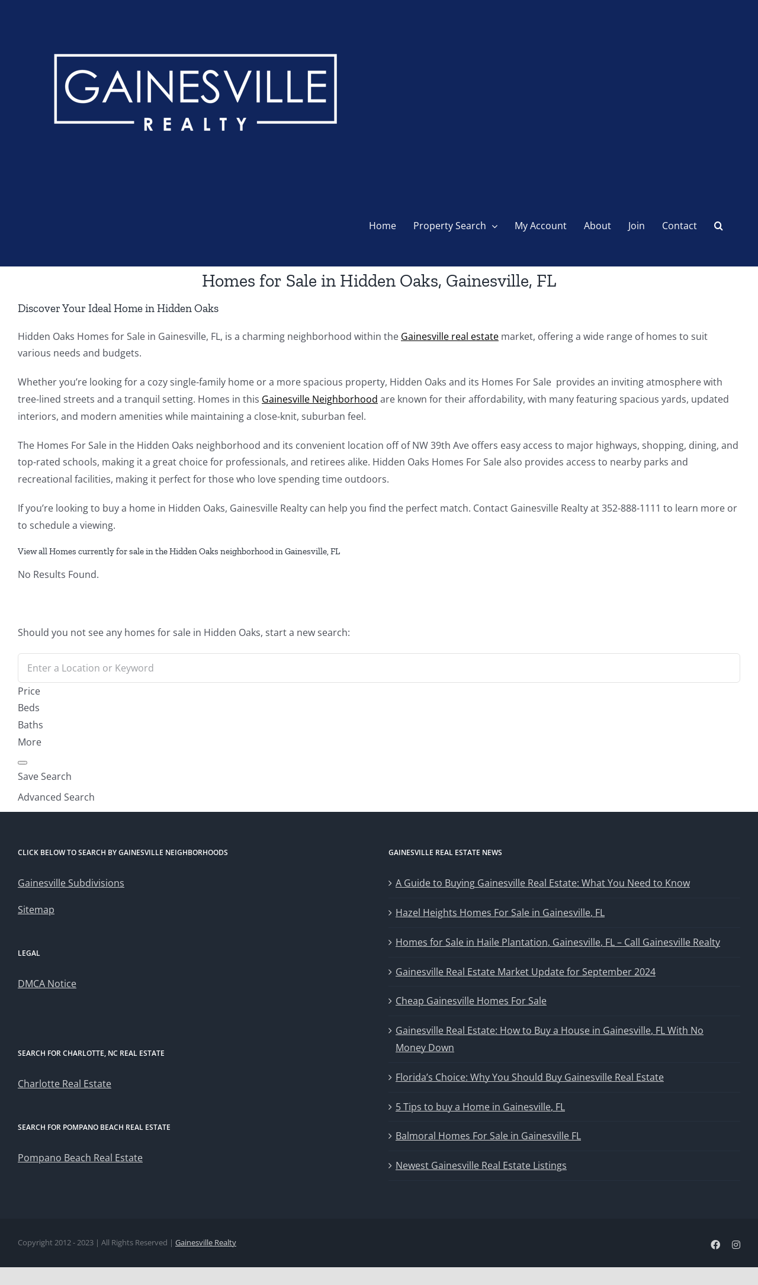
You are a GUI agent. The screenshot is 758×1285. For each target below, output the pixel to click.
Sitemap (36, 909)
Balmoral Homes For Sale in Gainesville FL (488, 1135)
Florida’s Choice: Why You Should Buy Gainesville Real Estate (530, 1077)
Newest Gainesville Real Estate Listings (481, 1165)
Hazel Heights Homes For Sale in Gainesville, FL (500, 912)
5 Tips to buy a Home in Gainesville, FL (480, 1106)
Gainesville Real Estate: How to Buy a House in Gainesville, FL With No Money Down (550, 1039)
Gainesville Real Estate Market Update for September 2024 (526, 971)
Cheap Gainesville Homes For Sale (471, 1000)
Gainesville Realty (205, 1242)
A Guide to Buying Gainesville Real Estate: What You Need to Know (543, 882)
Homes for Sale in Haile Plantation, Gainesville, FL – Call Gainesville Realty (558, 942)
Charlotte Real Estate (64, 1083)
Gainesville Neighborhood (320, 399)
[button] (718, 225)
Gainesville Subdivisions (71, 882)
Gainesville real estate (450, 336)
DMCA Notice (47, 983)
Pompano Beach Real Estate (80, 1157)
